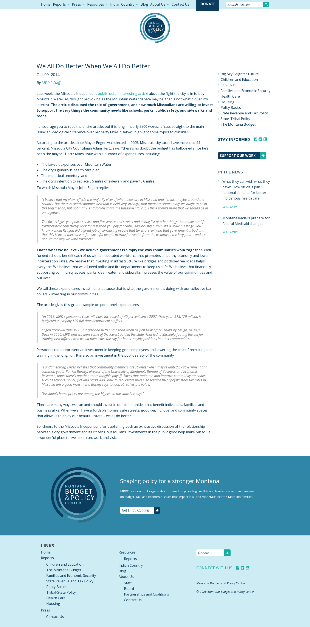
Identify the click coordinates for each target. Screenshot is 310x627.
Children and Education (239, 79)
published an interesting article (123, 93)
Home (46, 4)
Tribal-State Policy (61, 592)
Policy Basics (231, 107)
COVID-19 (228, 85)
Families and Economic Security (245, 90)
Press (76, 4)
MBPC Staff (51, 83)
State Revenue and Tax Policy (244, 113)
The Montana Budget (238, 124)
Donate (208, 4)
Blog (144, 4)
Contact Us (180, 4)
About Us (157, 4)
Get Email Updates (136, 510)
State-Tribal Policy (235, 118)
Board (129, 588)
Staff (128, 583)
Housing (227, 102)
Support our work (238, 155)
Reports (59, 4)
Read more (230, 207)
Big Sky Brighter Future (240, 74)
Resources (95, 4)
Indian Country (122, 4)
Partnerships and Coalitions (146, 594)
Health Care (230, 96)
